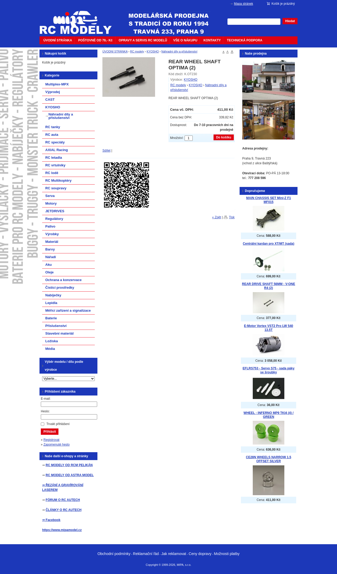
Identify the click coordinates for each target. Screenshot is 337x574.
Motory (51, 203)
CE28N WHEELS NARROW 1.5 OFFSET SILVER (268, 459)
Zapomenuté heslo (56, 444)
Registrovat (51, 440)
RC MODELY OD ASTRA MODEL (69, 475)
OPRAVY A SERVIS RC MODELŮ (143, 40)
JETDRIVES (54, 211)
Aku (48, 265)
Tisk (232, 217)
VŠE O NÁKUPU (185, 40)
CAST (49, 100)
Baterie (51, 318)
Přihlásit (49, 431)
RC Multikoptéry (58, 180)
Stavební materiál (59, 333)
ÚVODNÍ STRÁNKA (57, 40)
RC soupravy (55, 188)
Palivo (50, 226)
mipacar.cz (78, 19)
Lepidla (51, 303)
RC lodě (51, 173)
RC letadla (53, 158)
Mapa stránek (243, 4)
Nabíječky (53, 295)
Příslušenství (56, 326)
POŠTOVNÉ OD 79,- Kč (95, 40)
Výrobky (52, 234)
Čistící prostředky (59, 288)
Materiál (51, 242)
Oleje (49, 272)
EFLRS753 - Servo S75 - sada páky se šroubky (269, 370)
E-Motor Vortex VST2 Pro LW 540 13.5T (268, 328)
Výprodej (52, 92)
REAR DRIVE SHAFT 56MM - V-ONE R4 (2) (268, 286)
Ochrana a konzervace (63, 280)
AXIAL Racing (56, 150)
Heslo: (45, 411)
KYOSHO (153, 51)
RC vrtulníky (55, 165)
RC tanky (52, 127)
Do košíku (223, 137)
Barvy (50, 249)
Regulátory (54, 219)
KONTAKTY (212, 40)
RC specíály (55, 142)
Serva (49, 196)
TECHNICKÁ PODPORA (244, 40)
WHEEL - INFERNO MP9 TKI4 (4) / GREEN (269, 415)
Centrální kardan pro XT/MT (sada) (268, 243)
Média (50, 349)
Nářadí (50, 257)
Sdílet (106, 150)
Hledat (290, 21)
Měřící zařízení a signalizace (68, 310)
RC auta (51, 135)
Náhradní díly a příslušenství (179, 51)
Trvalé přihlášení (58, 424)
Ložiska (51, 341)
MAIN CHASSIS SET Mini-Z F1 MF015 (268, 200)
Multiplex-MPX (57, 84)
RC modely (137, 51)
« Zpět (216, 217)
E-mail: (46, 399)
